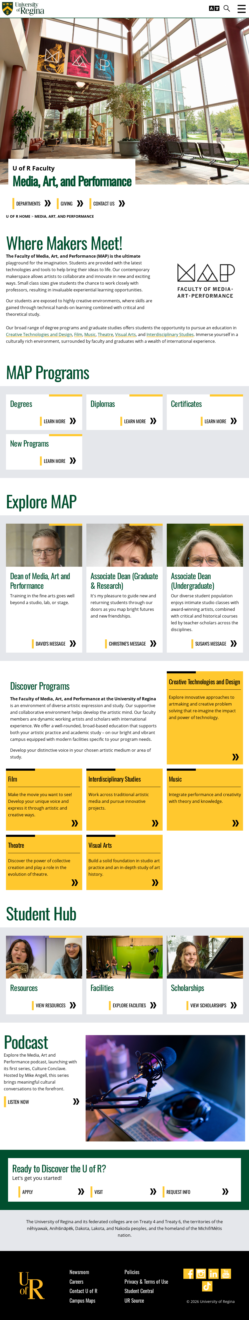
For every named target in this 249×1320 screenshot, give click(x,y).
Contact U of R (83, 1290)
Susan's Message (210, 643)
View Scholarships (208, 1004)
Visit (99, 1191)
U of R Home (18, 216)
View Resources (50, 1004)
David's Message (50, 643)
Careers (76, 1280)
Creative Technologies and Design (39, 334)
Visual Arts (125, 334)
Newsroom (79, 1271)
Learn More (54, 421)
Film (78, 334)
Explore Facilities (129, 1004)
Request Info (179, 1191)
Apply (28, 1191)
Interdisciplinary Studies (170, 334)
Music (90, 334)
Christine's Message (127, 643)
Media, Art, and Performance (64, 216)
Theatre (105, 334)
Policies (132, 1271)
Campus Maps (82, 1299)
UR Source (134, 1299)
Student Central (139, 1290)
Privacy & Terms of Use (146, 1280)
